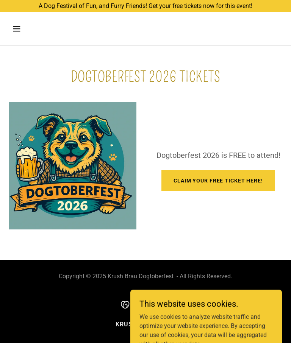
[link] (146, 304)
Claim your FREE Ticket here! (218, 181)
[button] (40, 28)
